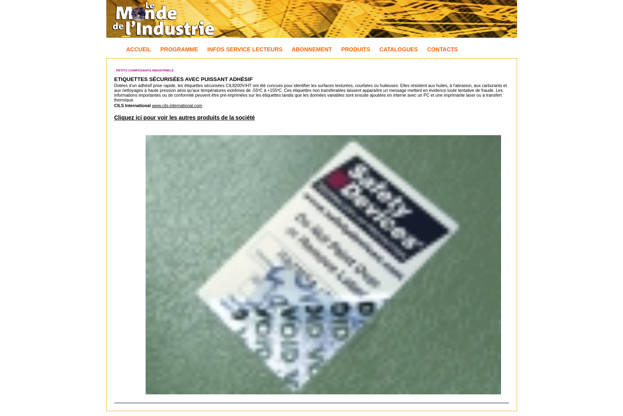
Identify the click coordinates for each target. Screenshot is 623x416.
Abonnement (312, 49)
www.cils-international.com (177, 105)
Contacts (442, 49)
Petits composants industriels (145, 70)
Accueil (138, 49)
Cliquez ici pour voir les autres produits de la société (184, 117)
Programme (179, 49)
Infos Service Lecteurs (244, 49)
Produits (355, 49)
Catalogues (398, 49)
